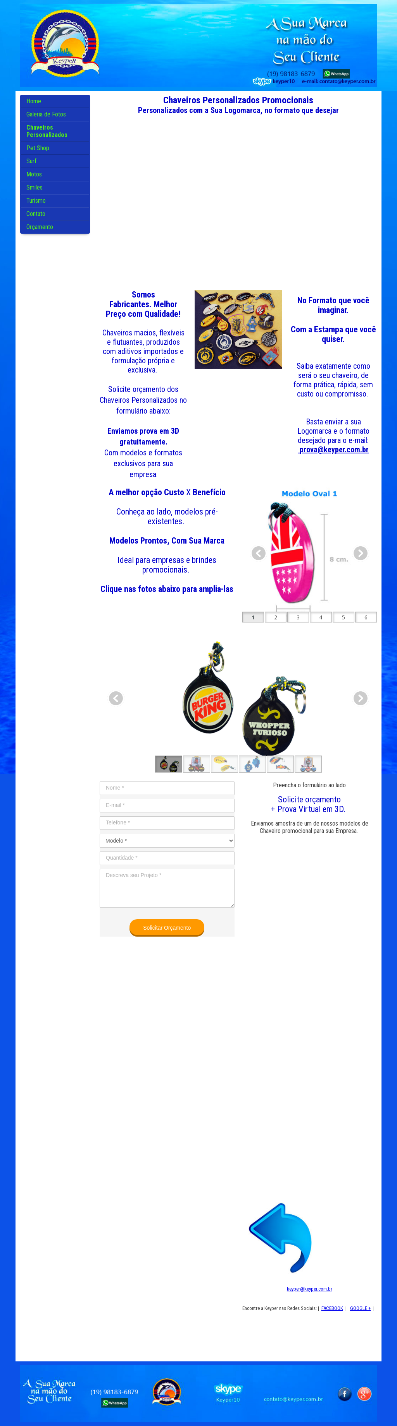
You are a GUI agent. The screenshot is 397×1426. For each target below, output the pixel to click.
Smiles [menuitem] (34, 187)
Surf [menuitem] (31, 161)
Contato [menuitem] (35, 213)
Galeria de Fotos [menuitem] (46, 114)
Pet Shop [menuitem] (37, 148)
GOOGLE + (360, 1308)
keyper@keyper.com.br (309, 1289)
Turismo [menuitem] (36, 200)
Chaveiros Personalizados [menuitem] (46, 131)
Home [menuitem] (33, 101)
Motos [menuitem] (34, 174)
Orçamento (39, 227)
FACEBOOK (332, 1308)
